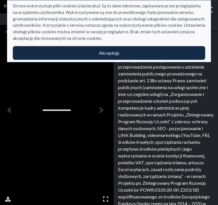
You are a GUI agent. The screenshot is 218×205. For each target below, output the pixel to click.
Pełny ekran (105, 198)
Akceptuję (109, 53)
